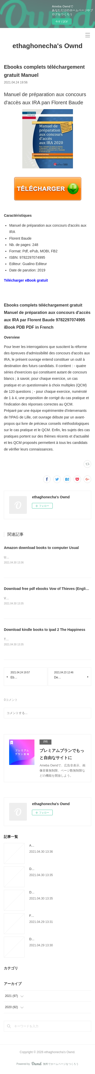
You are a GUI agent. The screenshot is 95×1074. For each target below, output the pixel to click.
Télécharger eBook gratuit (26, 280)
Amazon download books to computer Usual (41, 548)
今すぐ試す (61, 21)
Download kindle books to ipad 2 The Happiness (44, 630)
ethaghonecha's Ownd (47, 46)
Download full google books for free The (56, 940)
